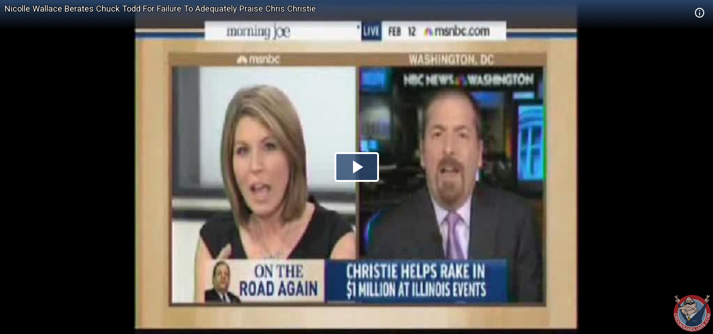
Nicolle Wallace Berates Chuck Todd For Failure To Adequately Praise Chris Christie (160, 8)
